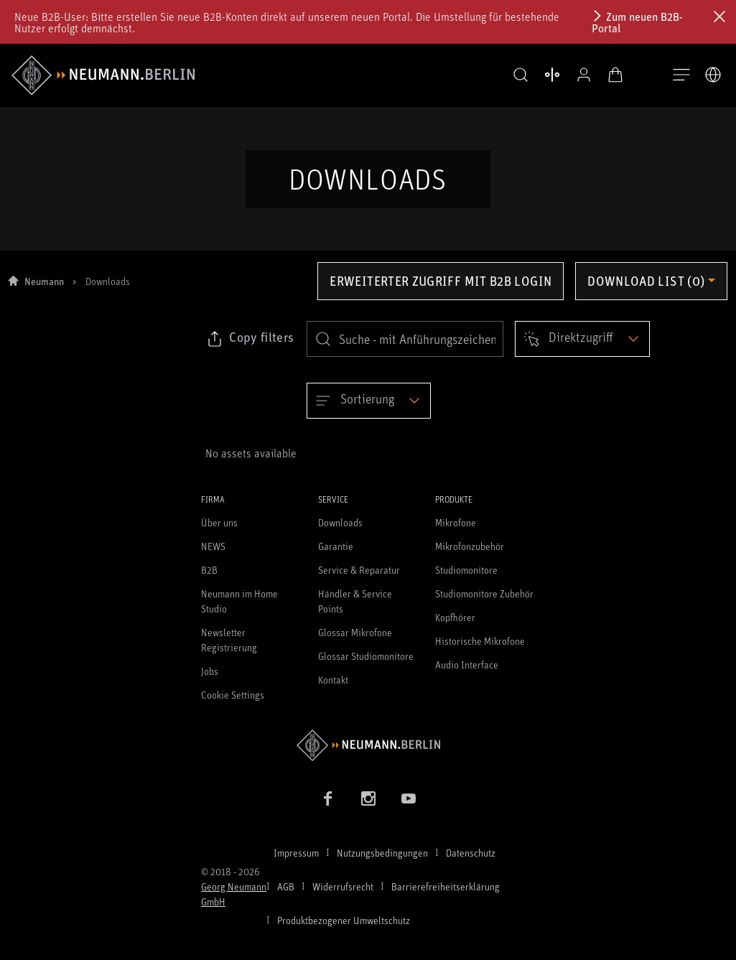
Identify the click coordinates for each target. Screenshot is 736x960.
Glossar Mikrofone (355, 642)
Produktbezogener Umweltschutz (343, 929)
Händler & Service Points (355, 611)
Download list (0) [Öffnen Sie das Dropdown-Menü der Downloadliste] (645, 290)
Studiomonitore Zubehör (484, 603)
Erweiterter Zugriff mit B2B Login (440, 290)
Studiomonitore (466, 580)
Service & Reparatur (359, 580)
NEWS (213, 556)
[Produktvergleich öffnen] (540, 74)
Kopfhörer (455, 627)
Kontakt (333, 690)
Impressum (296, 862)
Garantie (335, 556)
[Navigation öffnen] (681, 75)
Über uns (219, 532)
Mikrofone (455, 532)
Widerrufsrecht (342, 896)
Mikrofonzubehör (469, 556)
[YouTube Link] (408, 807)
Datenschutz (470, 862)
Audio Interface (466, 674)
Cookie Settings (232, 705)
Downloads (340, 532)
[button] (509, 75)
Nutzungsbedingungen (382, 862)
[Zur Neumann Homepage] (368, 755)
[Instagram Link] (368, 807)
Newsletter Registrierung (229, 649)
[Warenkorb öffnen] (603, 74)
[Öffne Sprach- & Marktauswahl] (713, 74)
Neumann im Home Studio (239, 611)
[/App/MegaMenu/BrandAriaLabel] (103, 75)
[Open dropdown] (582, 348)
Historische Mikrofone (480, 651)
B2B (209, 580)
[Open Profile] (572, 74)
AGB (285, 896)
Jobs (209, 681)
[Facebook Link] (328, 807)
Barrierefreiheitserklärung (445, 896)
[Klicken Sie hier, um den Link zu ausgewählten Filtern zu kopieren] (249, 348)
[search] (405, 348)
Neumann (44, 290)
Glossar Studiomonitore (366, 666)
